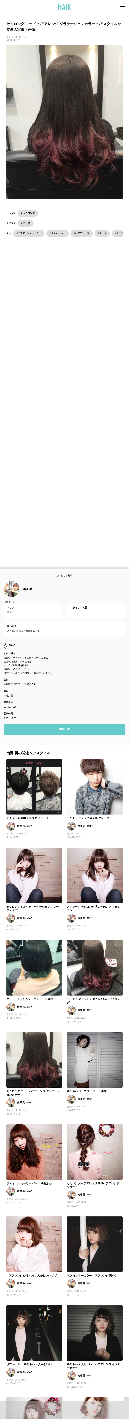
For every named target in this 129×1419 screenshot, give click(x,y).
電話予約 (64, 478)
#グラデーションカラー (28, 233)
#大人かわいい (57, 233)
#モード (102, 233)
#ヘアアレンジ (81, 233)
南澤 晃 (27, 338)
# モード (25, 223)
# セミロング (28, 213)
